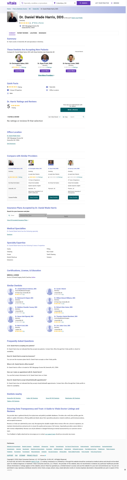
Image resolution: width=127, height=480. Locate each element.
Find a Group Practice (96, 451)
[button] (75, 140)
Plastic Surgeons (110, 448)
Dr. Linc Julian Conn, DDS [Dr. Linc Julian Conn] (62, 325)
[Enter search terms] (54, 116)
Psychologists (26, 451)
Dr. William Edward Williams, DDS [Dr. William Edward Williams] (64, 297)
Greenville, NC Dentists (14, 397)
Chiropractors (44, 445)
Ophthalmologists (58, 448)
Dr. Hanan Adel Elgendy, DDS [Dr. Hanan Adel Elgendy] (24, 315)
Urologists (44, 451)
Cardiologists (36, 445)
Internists (18, 448)
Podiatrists (9, 451)
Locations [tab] (33, 33)
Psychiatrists (17, 451)
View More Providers (45, 75)
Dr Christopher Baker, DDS (19, 63)
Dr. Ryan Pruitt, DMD (45, 63)
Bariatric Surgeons (26, 445)
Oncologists (49, 448)
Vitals (83, 148)
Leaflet (74, 148)
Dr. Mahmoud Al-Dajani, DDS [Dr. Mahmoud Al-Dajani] (24, 297)
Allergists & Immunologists (13, 445)
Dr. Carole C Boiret (60, 288)
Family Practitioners (95, 445)
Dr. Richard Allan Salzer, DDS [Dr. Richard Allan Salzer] (63, 306)
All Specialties (63, 451)
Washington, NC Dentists (72, 397)
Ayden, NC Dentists (32, 397)
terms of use (35, 461)
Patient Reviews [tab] (22, 33)
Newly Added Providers (74, 451)
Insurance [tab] (42, 33)
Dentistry (9, 233)
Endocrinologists (85, 445)
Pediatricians (101, 448)
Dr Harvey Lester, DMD (71, 63)
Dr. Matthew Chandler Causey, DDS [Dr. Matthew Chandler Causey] (26, 306)
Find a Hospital (85, 451)
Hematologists (10, 448)
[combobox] (36, 3)
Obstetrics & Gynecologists (37, 448)
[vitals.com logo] (12, 3)
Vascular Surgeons (53, 451)
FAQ (16, 454)
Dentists (52, 445)
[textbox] (36, 3)
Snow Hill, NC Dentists (52, 397)
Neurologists (26, 448)
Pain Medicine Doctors (90, 448)
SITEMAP (22, 454)
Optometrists (67, 448)
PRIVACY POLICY (32, 454)
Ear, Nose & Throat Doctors (72, 445)
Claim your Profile (76, 18)
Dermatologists (60, 445)
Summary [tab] (12, 33)
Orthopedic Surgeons (78, 448)
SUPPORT (10, 454)
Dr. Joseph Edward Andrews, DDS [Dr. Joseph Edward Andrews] (25, 288)
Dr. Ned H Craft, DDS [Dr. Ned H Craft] (21, 325)
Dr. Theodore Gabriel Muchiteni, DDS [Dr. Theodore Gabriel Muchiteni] (65, 315)
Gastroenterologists (107, 445)
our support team (50, 433)
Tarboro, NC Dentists (13, 400)
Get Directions (11, 143)
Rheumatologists (35, 451)
